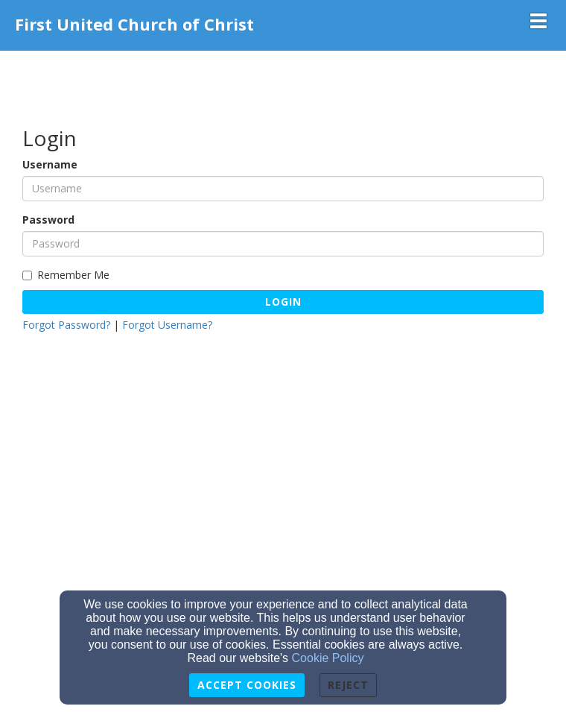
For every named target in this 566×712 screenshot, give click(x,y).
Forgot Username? (167, 325)
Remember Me (65, 275)
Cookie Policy (328, 658)
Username (49, 164)
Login (283, 301)
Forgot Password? (66, 325)
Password (48, 219)
